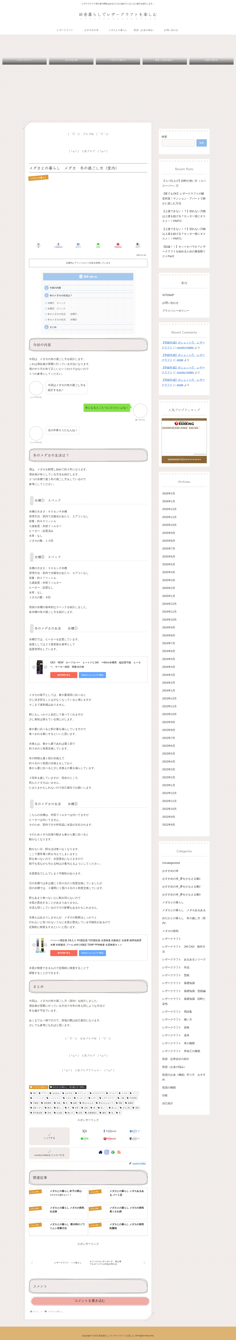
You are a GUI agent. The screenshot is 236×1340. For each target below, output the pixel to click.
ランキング (80, 1098)
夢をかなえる (86, 1103)
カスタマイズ (96, 1093)
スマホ (123, 1093)
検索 (164, 136)
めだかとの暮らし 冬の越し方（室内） (67, 1087)
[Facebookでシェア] (58, 245)
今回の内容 (55, 287)
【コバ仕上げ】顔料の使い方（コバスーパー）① (184, 183)
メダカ (67, 1098)
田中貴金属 (36, 1113)
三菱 (120, 1098)
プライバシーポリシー (175, 310)
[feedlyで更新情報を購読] (112, 1152)
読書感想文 (91, 1113)
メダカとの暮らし (38, 1087)
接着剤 (129, 1103)
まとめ (53, 327)
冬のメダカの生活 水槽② (62, 319)
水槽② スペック (57, 308)
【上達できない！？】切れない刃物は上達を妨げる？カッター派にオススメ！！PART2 (184, 216)
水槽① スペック (58, 303)
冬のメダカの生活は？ (61, 295)
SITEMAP (168, 295)
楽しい (102, 1108)
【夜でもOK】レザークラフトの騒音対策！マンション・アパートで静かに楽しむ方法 (184, 198)
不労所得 (132, 1098)
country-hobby (185, 347)
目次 (86, 276)
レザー (92, 1098)
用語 (135, 1108)
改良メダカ (36, 1108)
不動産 (34, 1103)
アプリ (42, 1093)
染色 (84, 1108)
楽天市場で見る (63, 675)
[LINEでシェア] (98, 245)
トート (134, 1093)
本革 (75, 1108)
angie (180, 359)
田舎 (48, 1113)
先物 (57, 1103)
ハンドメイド (53, 1098)
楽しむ (113, 1108)
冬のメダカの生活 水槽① (62, 314)
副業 (73, 1103)
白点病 (58, 1113)
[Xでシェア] (38, 245)
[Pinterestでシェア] (118, 245)
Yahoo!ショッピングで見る (92, 675)
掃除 (119, 1103)
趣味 (102, 1113)
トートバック (37, 1098)
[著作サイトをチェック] (100, 1152)
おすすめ (67, 1093)
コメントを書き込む (89, 1301)
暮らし (58, 1108)
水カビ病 (125, 1108)
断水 (48, 1108)
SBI (33, 1093)
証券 (79, 1113)
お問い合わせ (170, 302)
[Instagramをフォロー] (106, 1152)
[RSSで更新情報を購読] (118, 1152)
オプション (81, 1093)
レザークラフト (107, 1098)
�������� (200, 454)
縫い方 (69, 1113)
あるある (54, 1093)
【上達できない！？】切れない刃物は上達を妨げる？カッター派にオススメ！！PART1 (184, 233)
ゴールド (111, 1093)
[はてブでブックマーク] (78, 245)
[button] (137, 245)
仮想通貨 (46, 1103)
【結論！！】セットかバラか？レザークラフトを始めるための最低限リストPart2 (184, 251)
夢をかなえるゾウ (104, 1103)
